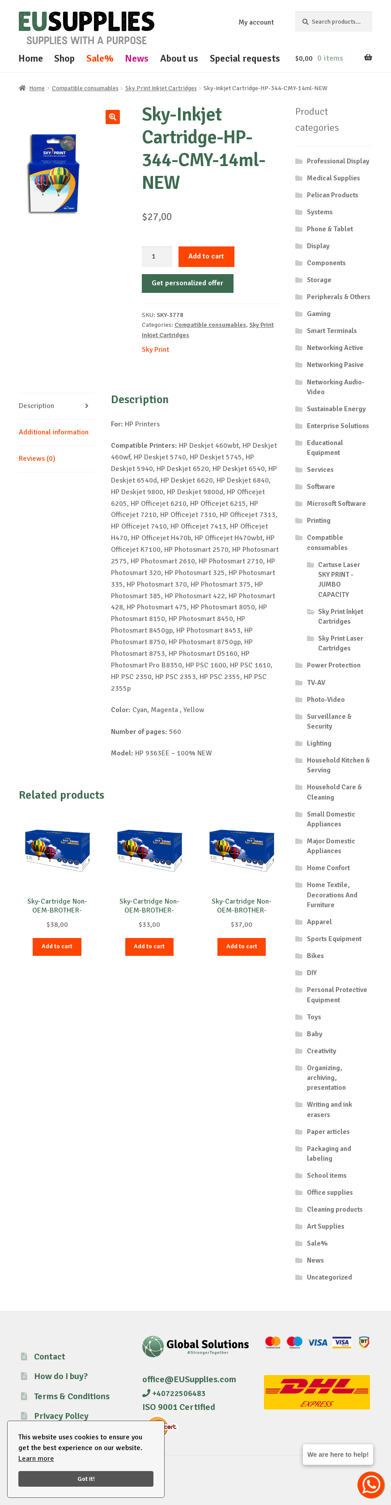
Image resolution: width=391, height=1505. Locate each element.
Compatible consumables (85, 88)
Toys (314, 1017)
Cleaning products (335, 1209)
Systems (320, 212)
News (137, 58)
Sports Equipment (334, 938)
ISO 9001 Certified (178, 1407)
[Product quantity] (157, 256)
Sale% (100, 58)
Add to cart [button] (57, 946)
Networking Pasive (335, 364)
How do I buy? (61, 1376)
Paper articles (328, 1131)
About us (179, 58)
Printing (319, 520)
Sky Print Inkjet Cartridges (161, 88)
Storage (319, 279)
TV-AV (316, 682)
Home (30, 58)
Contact (49, 1356)
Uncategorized (329, 1277)
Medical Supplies (333, 178)
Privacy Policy (61, 1416)
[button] (113, 117)
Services (320, 469)
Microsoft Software (336, 503)
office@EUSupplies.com (189, 1379)
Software (321, 486)
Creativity (321, 1050)
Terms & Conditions (72, 1396)
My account (256, 22)
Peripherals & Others (338, 296)
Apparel (319, 921)
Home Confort (328, 867)
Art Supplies (325, 1226)
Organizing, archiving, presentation (326, 1077)
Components (326, 262)
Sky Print (155, 349)
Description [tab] (36, 405)
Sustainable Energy (336, 408)
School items (327, 1175)
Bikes (315, 955)
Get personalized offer (187, 283)
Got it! (86, 1479)
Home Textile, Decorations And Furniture (332, 894)
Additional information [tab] (54, 432)
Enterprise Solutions (338, 425)
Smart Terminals (332, 330)
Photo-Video (326, 699)
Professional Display (338, 161)
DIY (312, 972)
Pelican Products (332, 195)
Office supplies (330, 1192)
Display (318, 246)
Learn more (36, 1458)
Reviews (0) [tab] (37, 458)
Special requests (245, 58)
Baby (315, 1034)
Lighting (319, 743)
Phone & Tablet (330, 229)
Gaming (319, 313)
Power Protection (334, 665)
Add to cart (206, 256)
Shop (64, 58)
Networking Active (335, 347)
